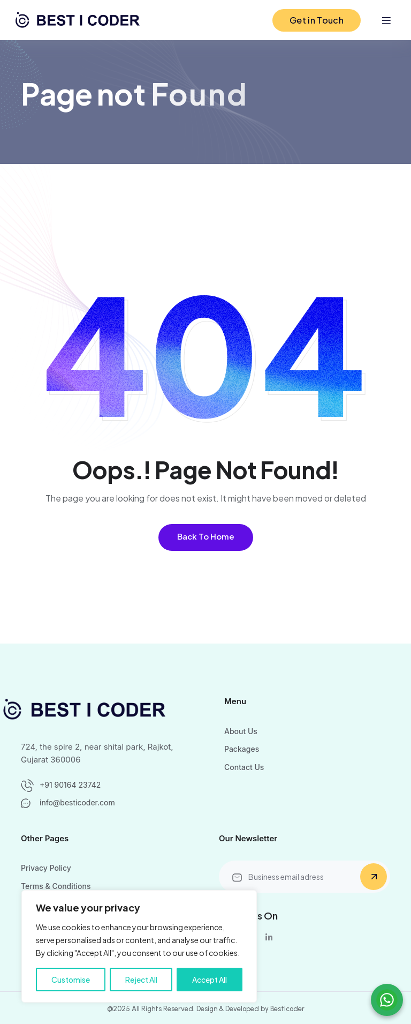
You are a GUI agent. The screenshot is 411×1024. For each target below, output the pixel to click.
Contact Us (244, 767)
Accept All (209, 979)
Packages (241, 748)
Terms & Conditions (56, 886)
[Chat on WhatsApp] (387, 1000)
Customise (70, 979)
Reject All (141, 979)
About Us (240, 731)
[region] (139, 946)
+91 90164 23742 (70, 784)
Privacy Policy (46, 867)
